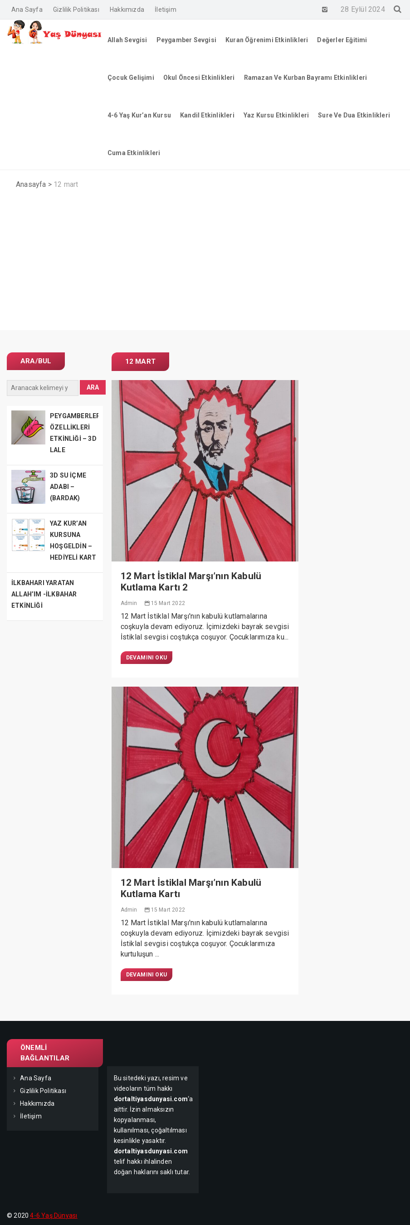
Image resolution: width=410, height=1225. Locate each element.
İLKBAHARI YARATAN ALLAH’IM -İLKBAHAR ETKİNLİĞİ (44, 594)
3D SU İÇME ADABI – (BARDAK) (68, 487)
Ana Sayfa (27, 9)
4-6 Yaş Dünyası (53, 1215)
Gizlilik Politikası (76, 9)
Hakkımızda (127, 9)
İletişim (165, 9)
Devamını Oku (146, 657)
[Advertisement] (205, 266)
